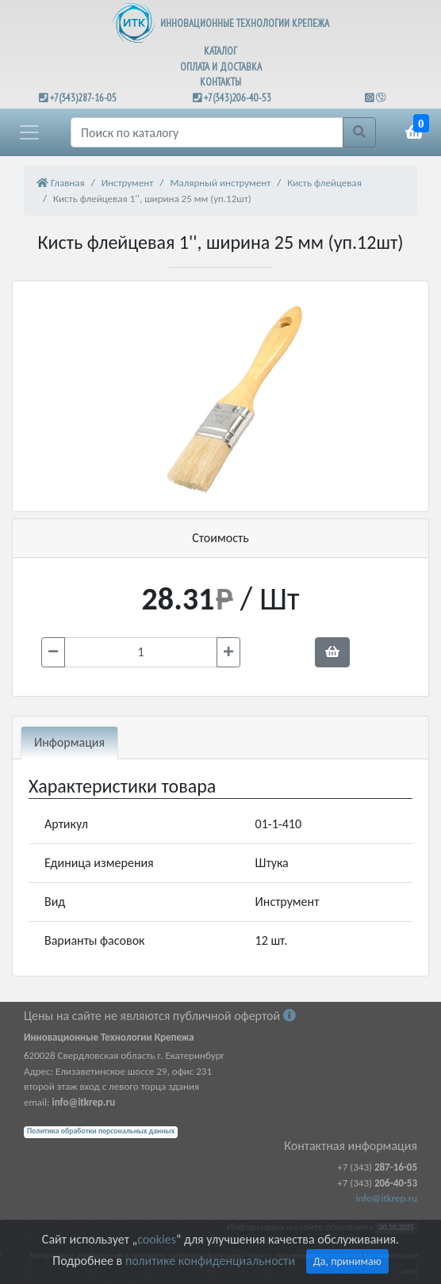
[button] (29, 132)
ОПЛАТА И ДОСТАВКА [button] (221, 67)
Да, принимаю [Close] (347, 1261)
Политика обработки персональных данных (100, 1131)
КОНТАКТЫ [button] (220, 82)
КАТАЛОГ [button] (220, 51)
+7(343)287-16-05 (83, 98)
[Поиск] (207, 132)
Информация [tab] (69, 742)
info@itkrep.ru (386, 1198)
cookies (156, 1239)
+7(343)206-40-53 (237, 98)
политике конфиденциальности (210, 1260)
